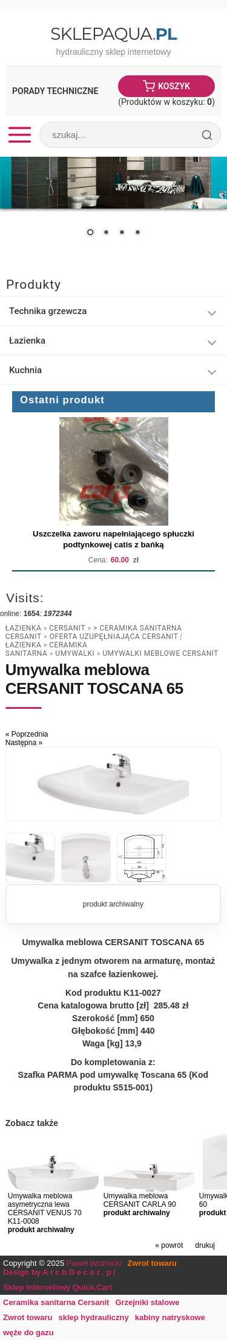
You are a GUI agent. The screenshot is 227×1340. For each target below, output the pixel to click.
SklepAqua (113, 34)
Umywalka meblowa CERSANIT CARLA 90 (140, 1200)
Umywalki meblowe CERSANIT (160, 653)
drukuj (205, 1245)
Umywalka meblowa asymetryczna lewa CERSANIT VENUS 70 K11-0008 (45, 1208)
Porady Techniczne (55, 91)
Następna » (23, 742)
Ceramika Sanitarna (46, 649)
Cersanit (67, 628)
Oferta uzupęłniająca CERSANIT (115, 636)
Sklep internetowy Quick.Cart (57, 1287)
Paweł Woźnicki (94, 1263)
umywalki (74, 653)
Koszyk (174, 86)
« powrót (169, 1245)
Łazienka (23, 628)
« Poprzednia (26, 734)
